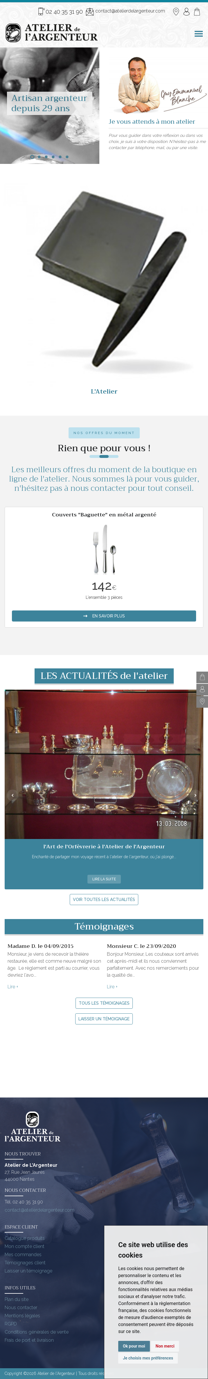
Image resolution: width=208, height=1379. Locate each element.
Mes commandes (23, 1254)
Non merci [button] (165, 1346)
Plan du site (16, 1299)
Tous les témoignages (104, 1003)
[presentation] (12, 795)
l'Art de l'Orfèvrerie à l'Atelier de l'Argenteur (104, 846)
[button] (32, 157)
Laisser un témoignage (104, 1019)
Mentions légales (22, 1315)
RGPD (11, 1324)
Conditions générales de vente (37, 1332)
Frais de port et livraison (29, 1340)
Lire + (13, 986)
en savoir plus (104, 616)
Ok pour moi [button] (134, 1346)
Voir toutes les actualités (104, 899)
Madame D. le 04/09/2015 (41, 946)
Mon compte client (24, 1246)
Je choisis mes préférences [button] (148, 1358)
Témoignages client (25, 1262)
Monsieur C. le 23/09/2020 (141, 946)
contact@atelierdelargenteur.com (125, 12)
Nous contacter (21, 1307)
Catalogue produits (25, 1238)
